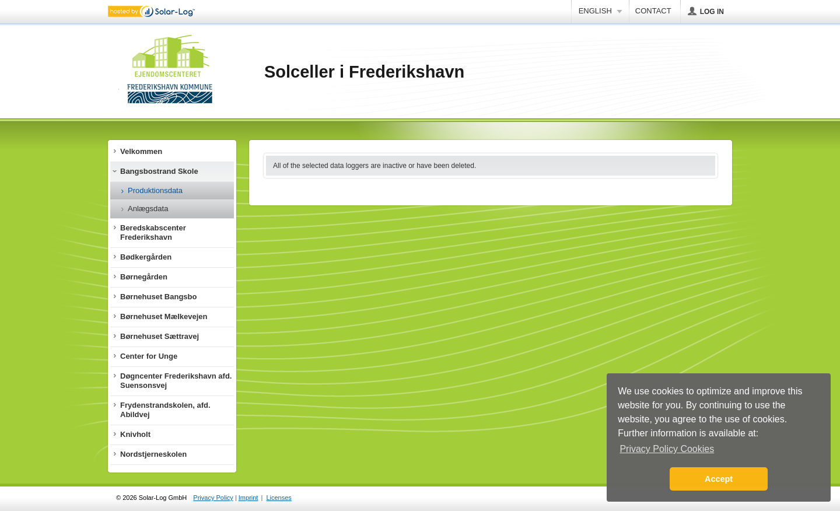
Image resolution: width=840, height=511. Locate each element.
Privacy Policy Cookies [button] (667, 449)
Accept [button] (719, 479)
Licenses (278, 497)
